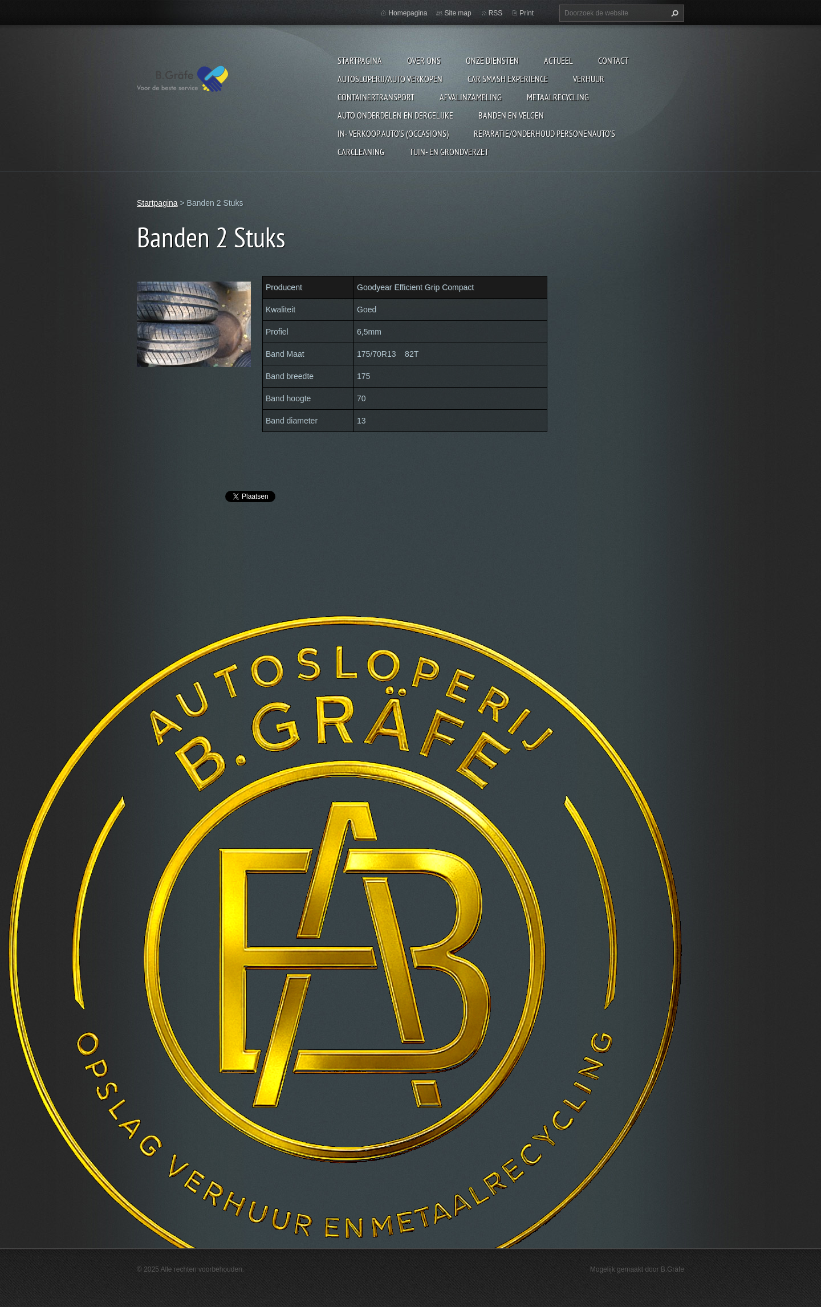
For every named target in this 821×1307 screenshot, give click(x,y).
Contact (613, 60)
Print (526, 13)
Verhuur (588, 78)
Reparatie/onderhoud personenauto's (544, 133)
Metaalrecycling (558, 97)
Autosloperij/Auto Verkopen (390, 78)
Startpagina (360, 60)
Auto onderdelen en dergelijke (395, 115)
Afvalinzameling (471, 97)
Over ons (424, 60)
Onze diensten (492, 60)
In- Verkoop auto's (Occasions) (393, 133)
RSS (496, 13)
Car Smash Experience (508, 78)
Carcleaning (361, 151)
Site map (457, 13)
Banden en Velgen (511, 115)
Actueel (558, 60)
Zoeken (673, 13)
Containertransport (376, 97)
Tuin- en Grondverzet (449, 151)
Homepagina (407, 13)
